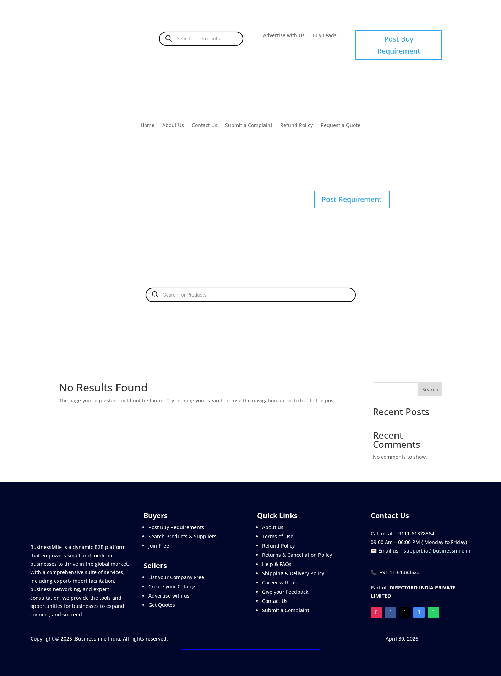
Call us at (383, 533)
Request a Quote (340, 125)
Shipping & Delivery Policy (293, 573)
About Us (173, 125)
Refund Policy (296, 125)
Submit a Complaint (248, 125)
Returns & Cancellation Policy (297, 554)
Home (147, 125)
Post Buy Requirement (398, 45)
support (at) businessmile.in (437, 550)
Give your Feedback (285, 591)
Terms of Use (277, 536)
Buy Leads (324, 36)
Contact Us (204, 125)
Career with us (279, 582)
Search (430, 389)
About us (272, 527)
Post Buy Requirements (176, 527)
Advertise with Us (284, 36)
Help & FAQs (277, 564)
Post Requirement (352, 199)
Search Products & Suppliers (182, 536)
